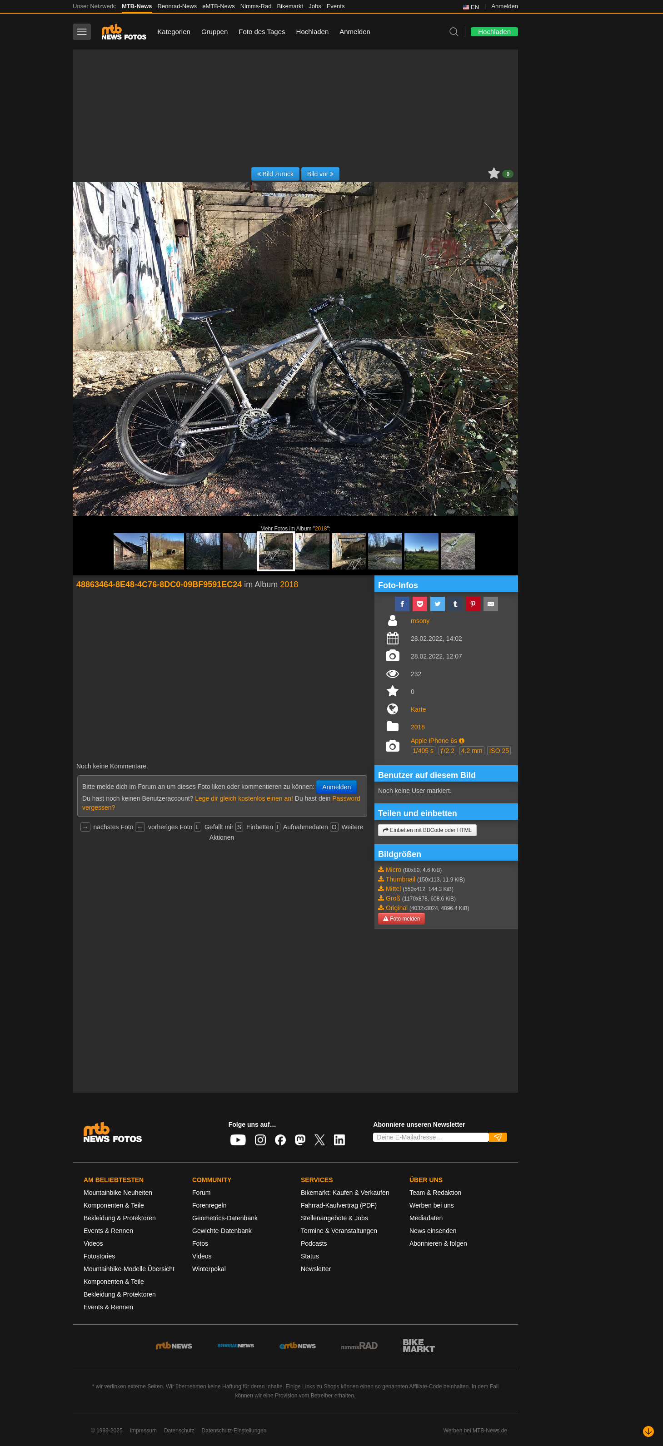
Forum (201, 1192)
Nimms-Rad (256, 6)
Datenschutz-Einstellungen (234, 1430)
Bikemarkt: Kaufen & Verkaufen (345, 1192)
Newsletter (316, 1269)
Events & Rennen (108, 1230)
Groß (393, 898)
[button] (461, 740)
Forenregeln (209, 1205)
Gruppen (214, 31)
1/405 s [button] (423, 750)
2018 (321, 528)
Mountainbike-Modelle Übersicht (129, 1269)
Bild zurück (275, 174)
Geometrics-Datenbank (225, 1218)
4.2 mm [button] (472, 750)
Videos (93, 1243)
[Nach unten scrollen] (648, 1431)
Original (397, 907)
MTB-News (137, 6)
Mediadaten (426, 1218)
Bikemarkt (290, 6)
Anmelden (504, 6)
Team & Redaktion (435, 1192)
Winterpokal (209, 1269)
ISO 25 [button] (499, 750)
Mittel (393, 888)
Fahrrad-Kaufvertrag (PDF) (339, 1205)
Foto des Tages (262, 31)
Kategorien (173, 31)
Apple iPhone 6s (434, 740)
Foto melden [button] (401, 919)
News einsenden (433, 1230)
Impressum (143, 1430)
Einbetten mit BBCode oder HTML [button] (427, 830)
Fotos (200, 1243)
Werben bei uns (431, 1205)
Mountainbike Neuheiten (118, 1192)
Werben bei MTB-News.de (476, 1430)
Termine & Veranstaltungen (339, 1230)
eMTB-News (218, 6)
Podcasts (314, 1243)
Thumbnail (400, 879)
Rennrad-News (177, 6)
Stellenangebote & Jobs (334, 1218)
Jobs (315, 6)
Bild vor (320, 174)
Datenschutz (179, 1430)
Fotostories (99, 1256)
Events (336, 6)
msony (420, 620)
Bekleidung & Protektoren (120, 1218)
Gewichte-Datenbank (222, 1230)
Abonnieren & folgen (438, 1243)
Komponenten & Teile (114, 1205)
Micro (393, 869)
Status (310, 1256)
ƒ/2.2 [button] (447, 750)
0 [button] (507, 174)
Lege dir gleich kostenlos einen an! (244, 798)
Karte (418, 709)
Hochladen (312, 31)
